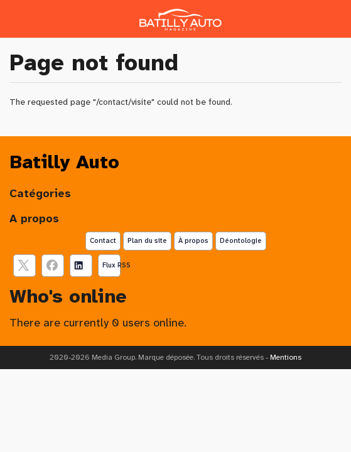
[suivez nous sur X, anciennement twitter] (24, 265)
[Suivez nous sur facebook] (52, 265)
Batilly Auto (64, 161)
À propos (193, 240)
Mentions (285, 357)
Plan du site (147, 240)
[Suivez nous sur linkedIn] (81, 265)
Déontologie (241, 240)
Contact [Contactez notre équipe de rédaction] (103, 240)
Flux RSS (111, 265)
